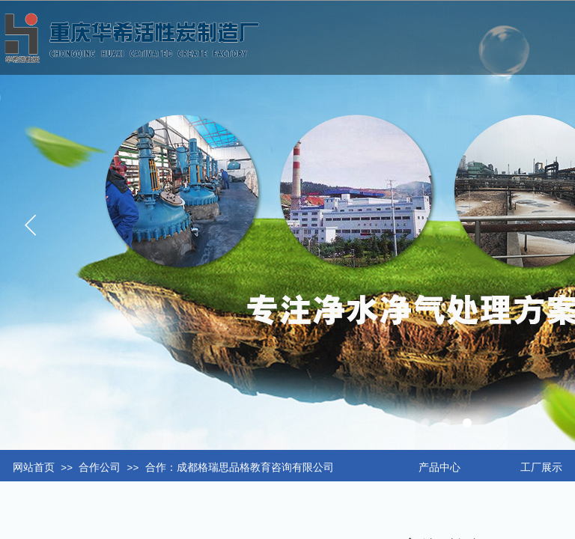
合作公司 (100, 467)
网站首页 (34, 467)
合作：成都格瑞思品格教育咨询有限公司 (239, 467)
